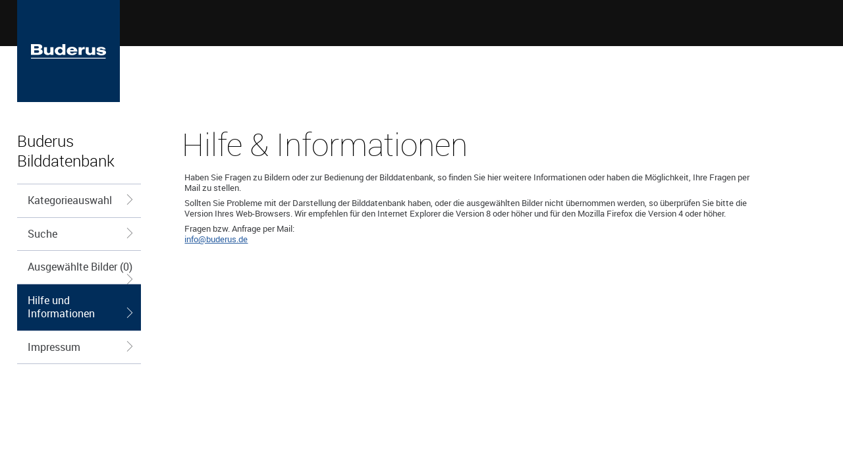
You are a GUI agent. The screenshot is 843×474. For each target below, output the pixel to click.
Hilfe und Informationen (81, 307)
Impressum (81, 347)
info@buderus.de (216, 239)
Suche (81, 233)
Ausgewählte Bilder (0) (81, 271)
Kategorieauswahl (81, 200)
